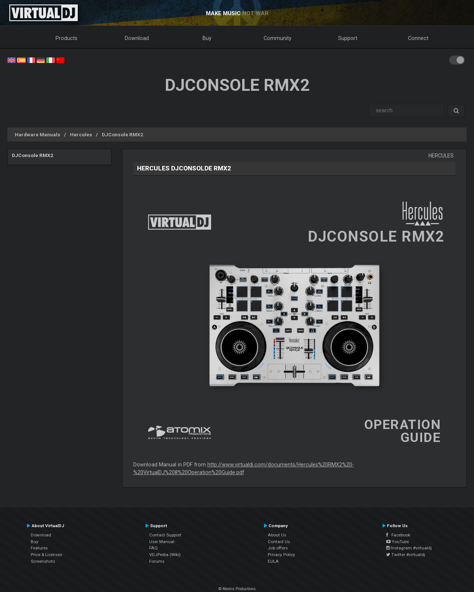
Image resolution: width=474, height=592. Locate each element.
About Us (277, 535)
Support (347, 38)
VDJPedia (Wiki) (165, 554)
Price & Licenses (46, 554)
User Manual (161, 541)
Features (39, 548)
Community (277, 38)
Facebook (398, 535)
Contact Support (165, 535)
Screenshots (43, 561)
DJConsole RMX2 (122, 134)
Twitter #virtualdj (405, 554)
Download (137, 38)
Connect (418, 38)
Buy (207, 38)
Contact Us (279, 541)
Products (66, 38)
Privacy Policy (281, 554)
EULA (273, 561)
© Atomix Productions (237, 588)
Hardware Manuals (37, 134)
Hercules (81, 134)
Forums (156, 561)
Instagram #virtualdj (409, 548)
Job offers (278, 548)
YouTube (397, 541)
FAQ (153, 548)
